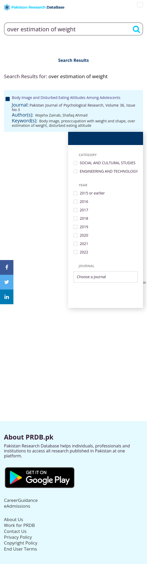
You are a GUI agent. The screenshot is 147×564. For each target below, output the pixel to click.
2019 (84, 227)
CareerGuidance (21, 500)
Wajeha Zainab (47, 115)
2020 (84, 235)
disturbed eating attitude (70, 125)
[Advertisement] (73, 345)
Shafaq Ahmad (74, 115)
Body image (49, 120)
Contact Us (15, 531)
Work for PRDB (19, 525)
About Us (13, 519)
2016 (84, 201)
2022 (84, 252)
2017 (84, 210)
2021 (84, 244)
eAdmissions (17, 506)
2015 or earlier (92, 193)
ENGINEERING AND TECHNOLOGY (109, 171)
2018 (84, 218)
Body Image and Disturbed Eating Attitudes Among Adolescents (66, 97)
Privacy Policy (18, 537)
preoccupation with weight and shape (93, 120)
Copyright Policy (20, 543)
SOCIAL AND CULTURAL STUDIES (107, 163)
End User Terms (20, 549)
